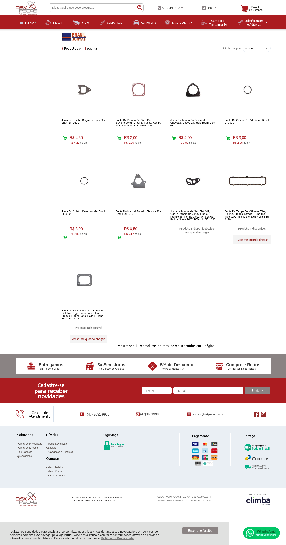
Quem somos (24, 474)
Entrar (210, 8)
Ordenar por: (232, 48)
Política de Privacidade (117, 538)
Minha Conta (55, 489)
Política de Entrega (27, 466)
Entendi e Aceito (200, 530)
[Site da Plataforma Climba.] (258, 517)
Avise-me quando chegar (200, 235)
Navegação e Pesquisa (60, 470)
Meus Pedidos (55, 485)
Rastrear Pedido (57, 493)
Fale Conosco (24, 470)
